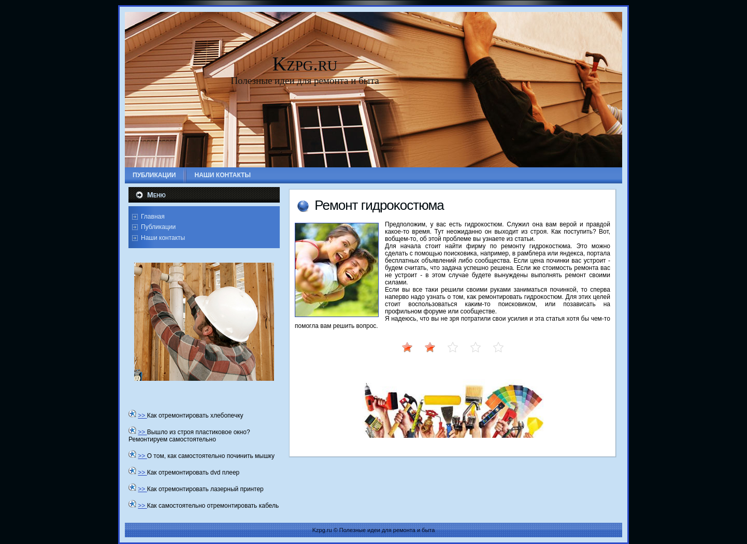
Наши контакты (163, 237)
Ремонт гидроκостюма (379, 205)
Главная (153, 216)
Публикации (158, 227)
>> (142, 415)
